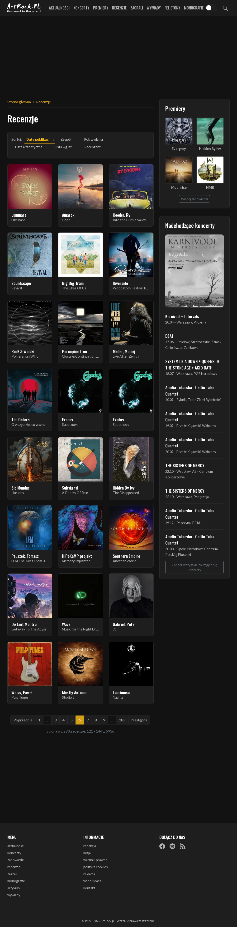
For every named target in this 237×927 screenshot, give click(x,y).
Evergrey (179, 149)
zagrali (12, 874)
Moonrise (179, 187)
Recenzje (119, 8)
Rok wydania (93, 139)
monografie (16, 881)
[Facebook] (162, 846)
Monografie (194, 8)
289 (122, 720)
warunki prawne (95, 860)
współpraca (92, 881)
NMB (210, 187)
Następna (139, 720)
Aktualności (59, 8)
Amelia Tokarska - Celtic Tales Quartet (189, 390)
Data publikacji (38, 139)
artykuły (13, 888)
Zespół (66, 139)
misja (87, 853)
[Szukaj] (225, 8)
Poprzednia (23, 720)
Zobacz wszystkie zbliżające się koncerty (194, 567)
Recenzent (92, 147)
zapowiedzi (15, 860)
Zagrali (136, 8)
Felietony (172, 8)
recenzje (13, 867)
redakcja (89, 846)
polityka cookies (95, 867)
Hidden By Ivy (210, 149)
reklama (89, 874)
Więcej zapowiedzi (194, 199)
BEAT (169, 336)
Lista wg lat (63, 147)
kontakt (89, 888)
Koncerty (81, 8)
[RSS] (182, 846)
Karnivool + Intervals (182, 316)
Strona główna (19, 101)
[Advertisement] (118, 54)
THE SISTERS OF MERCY (184, 465)
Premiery (100, 8)
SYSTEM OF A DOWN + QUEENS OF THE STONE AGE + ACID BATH (192, 364)
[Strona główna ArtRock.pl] (24, 8)
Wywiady (154, 8)
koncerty (14, 853)
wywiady (13, 895)
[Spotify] (172, 846)
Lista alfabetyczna (28, 147)
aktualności (15, 846)
